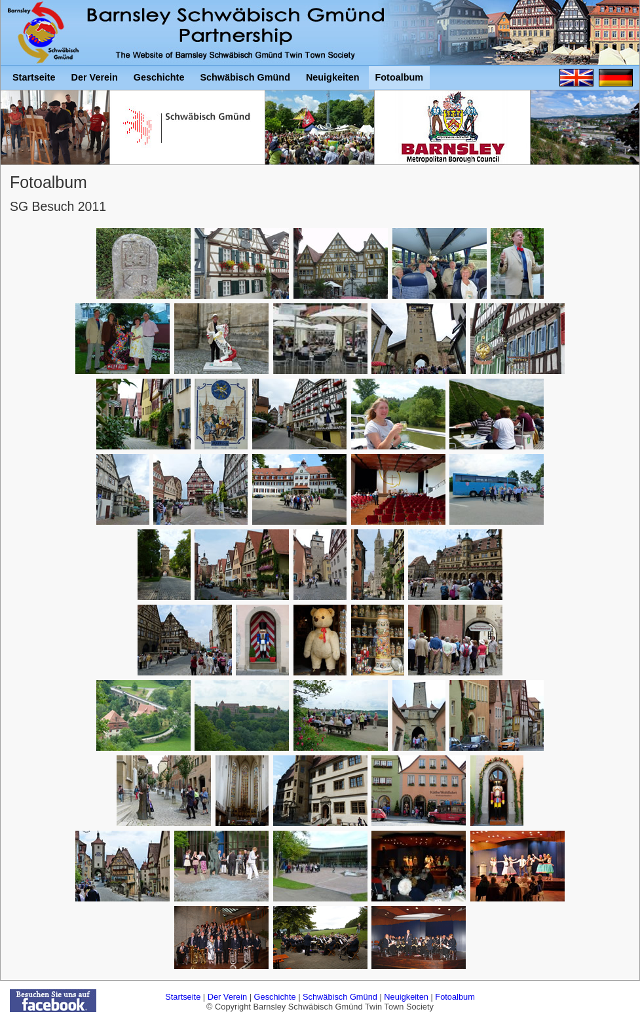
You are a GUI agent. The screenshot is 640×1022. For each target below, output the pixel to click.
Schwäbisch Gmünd (340, 997)
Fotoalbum (454, 997)
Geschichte (275, 997)
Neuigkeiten (406, 997)
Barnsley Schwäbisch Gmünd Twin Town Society (46, 33)
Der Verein (227, 997)
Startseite (182, 997)
